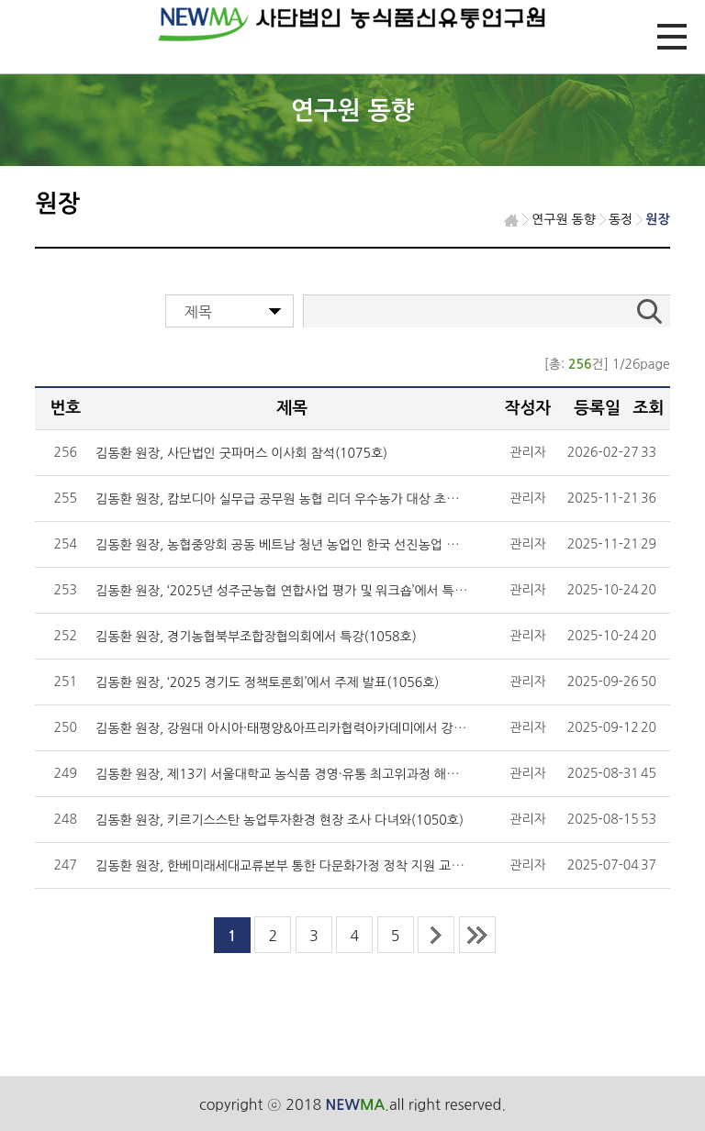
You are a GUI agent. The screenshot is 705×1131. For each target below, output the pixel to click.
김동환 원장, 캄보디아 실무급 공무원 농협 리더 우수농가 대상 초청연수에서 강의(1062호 (338, 499)
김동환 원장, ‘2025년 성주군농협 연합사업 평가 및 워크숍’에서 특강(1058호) (307, 590)
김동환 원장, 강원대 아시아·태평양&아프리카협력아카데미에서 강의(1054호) (306, 728)
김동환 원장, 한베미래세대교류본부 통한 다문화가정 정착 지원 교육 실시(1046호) (319, 865)
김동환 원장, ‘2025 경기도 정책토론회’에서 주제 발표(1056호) (267, 682)
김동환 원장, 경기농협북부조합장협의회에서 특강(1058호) (256, 636)
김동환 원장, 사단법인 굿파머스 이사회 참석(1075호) (241, 453)
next (436, 934)
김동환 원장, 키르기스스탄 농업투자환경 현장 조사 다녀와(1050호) (279, 820)
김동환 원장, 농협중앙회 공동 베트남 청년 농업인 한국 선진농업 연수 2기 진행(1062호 (332, 544)
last (477, 934)
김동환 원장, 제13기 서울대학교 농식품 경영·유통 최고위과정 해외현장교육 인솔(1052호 (338, 774)
